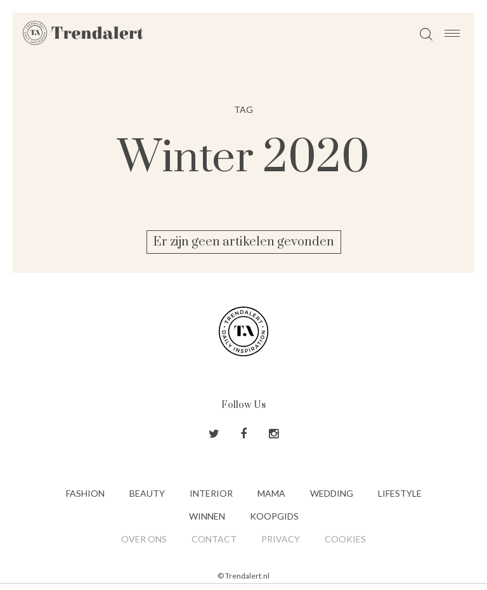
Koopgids (274, 516)
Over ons (144, 539)
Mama (271, 493)
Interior (211, 493)
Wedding (331, 493)
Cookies (345, 539)
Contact (214, 539)
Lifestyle (400, 493)
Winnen (207, 516)
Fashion (85, 493)
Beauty (147, 493)
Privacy (280, 539)
